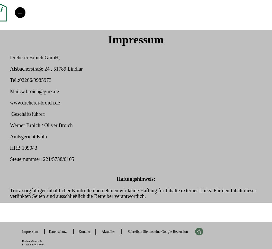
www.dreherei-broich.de (35, 103)
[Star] (199, 231)
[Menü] (20, 12)
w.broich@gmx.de (40, 91)
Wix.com (39, 244)
